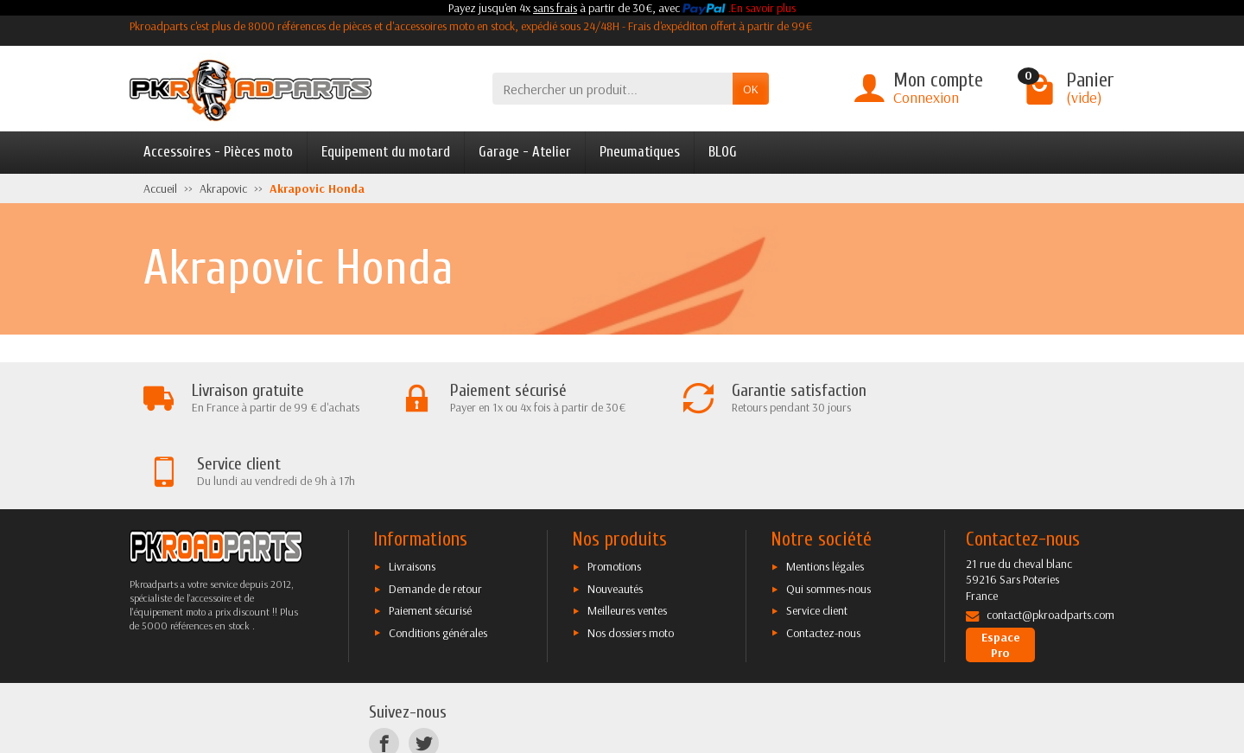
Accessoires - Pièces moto (218, 152)
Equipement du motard (385, 152)
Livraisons (412, 493)
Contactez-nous (823, 559)
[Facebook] (384, 670)
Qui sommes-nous (828, 516)
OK (750, 89)
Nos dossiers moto (630, 559)
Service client (816, 538)
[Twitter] (424, 670)
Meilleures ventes (627, 538)
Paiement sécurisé (430, 538)
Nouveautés (615, 516)
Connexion (926, 97)
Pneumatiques (640, 152)
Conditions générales (438, 559)
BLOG (722, 152)
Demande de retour (435, 516)
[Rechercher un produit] (612, 89)
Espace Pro (1000, 572)
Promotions (614, 493)
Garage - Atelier (525, 152)
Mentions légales (825, 493)
